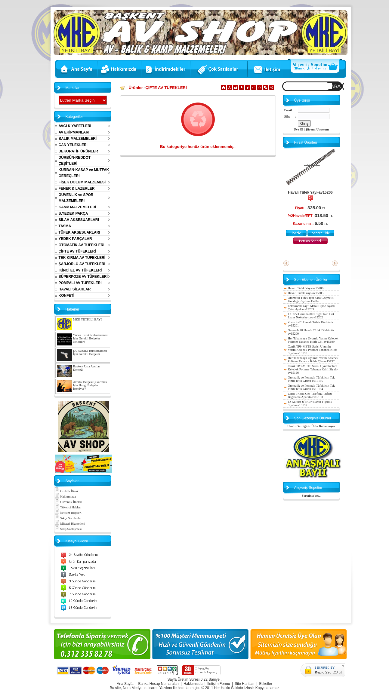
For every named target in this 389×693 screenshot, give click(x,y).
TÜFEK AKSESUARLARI (79, 232)
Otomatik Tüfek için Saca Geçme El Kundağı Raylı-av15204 (311, 299)
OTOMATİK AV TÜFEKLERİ (81, 245)
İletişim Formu (218, 684)
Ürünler (136, 87)
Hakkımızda (65, 496)
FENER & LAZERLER (77, 188)
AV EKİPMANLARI (74, 132)
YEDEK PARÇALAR (75, 239)
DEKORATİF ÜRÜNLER (78, 151)
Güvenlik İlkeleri (68, 502)
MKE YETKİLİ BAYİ (87, 319)
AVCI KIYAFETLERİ (75, 126)
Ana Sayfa (125, 684)
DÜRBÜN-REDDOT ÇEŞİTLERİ (75, 160)
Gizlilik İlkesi (66, 491)
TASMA (65, 226)
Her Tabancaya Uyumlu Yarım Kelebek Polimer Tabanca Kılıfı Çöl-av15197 (313, 359)
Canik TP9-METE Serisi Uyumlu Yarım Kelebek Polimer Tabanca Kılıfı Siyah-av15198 (312, 350)
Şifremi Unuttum (317, 129)
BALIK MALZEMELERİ (78, 138)
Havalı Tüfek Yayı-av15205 (305, 293)
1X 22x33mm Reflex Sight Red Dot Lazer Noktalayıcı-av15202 (311, 315)
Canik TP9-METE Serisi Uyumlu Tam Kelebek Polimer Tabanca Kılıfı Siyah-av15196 (313, 369)
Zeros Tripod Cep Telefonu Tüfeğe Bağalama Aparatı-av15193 (310, 395)
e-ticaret (150, 688)
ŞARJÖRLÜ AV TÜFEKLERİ (82, 264)
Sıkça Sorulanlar (68, 518)
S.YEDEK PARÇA (73, 213)
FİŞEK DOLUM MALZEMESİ (82, 182)
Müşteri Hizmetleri (70, 523)
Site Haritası (244, 684)
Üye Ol (298, 129)
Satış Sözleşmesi (68, 529)
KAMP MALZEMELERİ (77, 207)
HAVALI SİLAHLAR (75, 289)
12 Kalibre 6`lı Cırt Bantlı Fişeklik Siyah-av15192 (310, 403)
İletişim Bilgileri (68, 512)
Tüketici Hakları (68, 507)
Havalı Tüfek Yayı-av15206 (310, 192)
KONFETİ (67, 295)
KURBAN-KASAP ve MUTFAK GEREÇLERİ (84, 173)
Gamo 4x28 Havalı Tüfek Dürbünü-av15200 (311, 332)
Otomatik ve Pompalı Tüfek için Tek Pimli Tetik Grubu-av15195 (311, 379)
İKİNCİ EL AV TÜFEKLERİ (80, 270)
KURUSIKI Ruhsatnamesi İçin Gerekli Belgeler (90, 352)
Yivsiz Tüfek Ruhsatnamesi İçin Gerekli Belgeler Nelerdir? (91, 338)
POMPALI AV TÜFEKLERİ (80, 283)
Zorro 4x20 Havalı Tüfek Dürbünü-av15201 (310, 323)
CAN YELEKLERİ (73, 145)
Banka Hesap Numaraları (158, 684)
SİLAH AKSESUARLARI (79, 220)
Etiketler (265, 684)
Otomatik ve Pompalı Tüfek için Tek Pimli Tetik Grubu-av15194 (311, 387)
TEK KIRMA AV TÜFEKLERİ (82, 258)
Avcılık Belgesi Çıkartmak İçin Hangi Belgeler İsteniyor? (90, 385)
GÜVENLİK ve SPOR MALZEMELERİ (76, 198)
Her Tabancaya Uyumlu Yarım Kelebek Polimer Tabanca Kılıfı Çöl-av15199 (313, 340)
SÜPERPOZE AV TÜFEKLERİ (83, 276)
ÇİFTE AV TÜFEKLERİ (77, 251)
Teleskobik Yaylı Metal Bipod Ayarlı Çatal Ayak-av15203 (311, 307)
